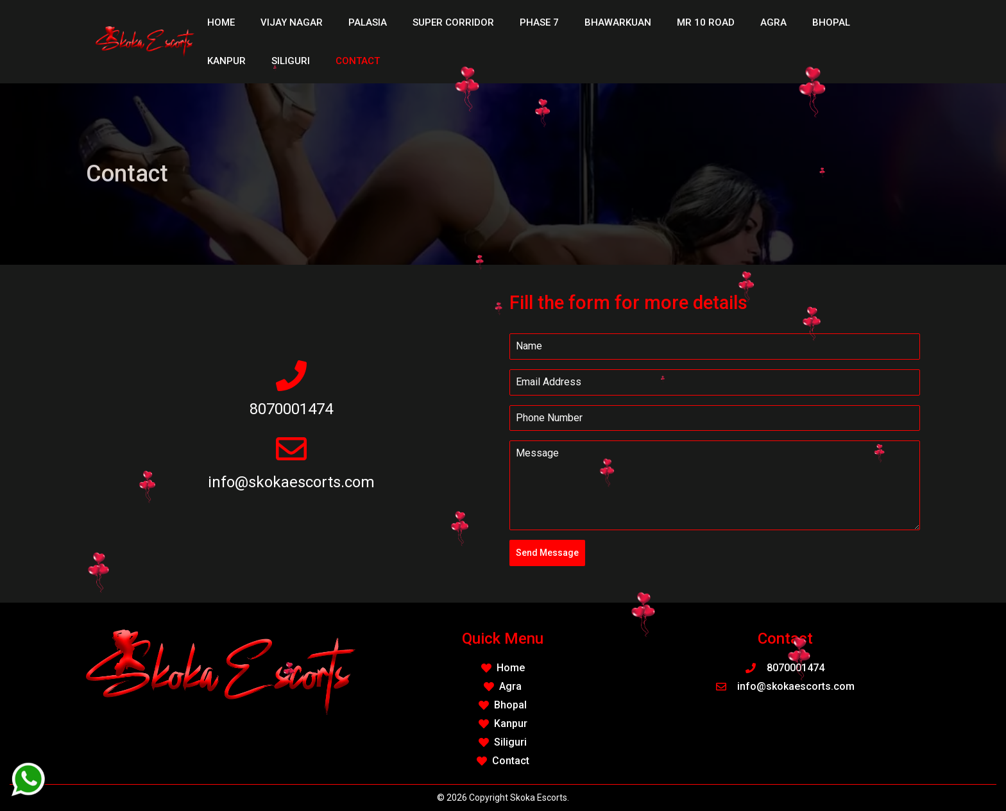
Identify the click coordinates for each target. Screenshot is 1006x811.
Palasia (367, 22)
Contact (358, 61)
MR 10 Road (706, 22)
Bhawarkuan (617, 22)
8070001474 (291, 409)
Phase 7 (539, 22)
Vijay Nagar (291, 22)
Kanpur (226, 61)
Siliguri (290, 61)
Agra (773, 22)
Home (221, 22)
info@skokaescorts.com (291, 482)
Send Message (547, 553)
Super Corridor (453, 22)
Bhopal (831, 22)
